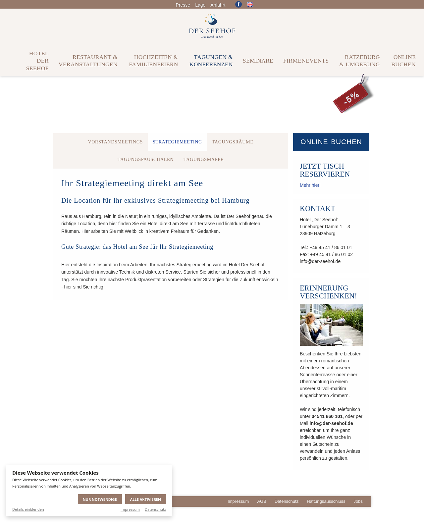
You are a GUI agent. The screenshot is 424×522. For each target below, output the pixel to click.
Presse (183, 5)
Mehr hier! (310, 185)
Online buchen (331, 141)
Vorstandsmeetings (115, 141)
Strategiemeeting (177, 141)
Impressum (130, 509)
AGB (261, 501)
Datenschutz (155, 509)
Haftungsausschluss (326, 501)
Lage (200, 5)
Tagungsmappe (204, 159)
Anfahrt (217, 5)
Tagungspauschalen (146, 159)
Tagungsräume (232, 141)
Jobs (358, 501)
